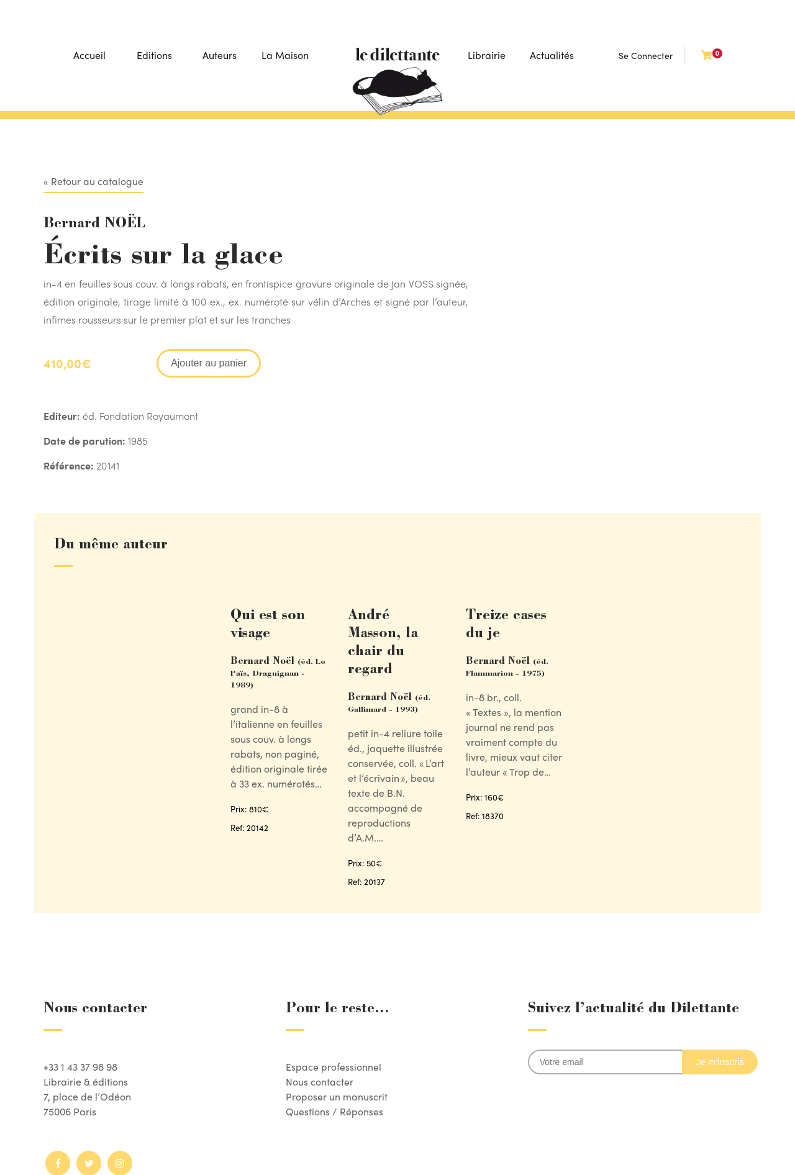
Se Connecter (646, 55)
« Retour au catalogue (93, 181)
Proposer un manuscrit (337, 1096)
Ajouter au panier (209, 363)
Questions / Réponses (335, 1111)
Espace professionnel (333, 1066)
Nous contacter (319, 1081)
